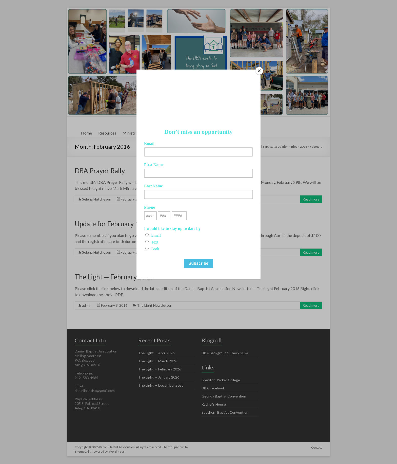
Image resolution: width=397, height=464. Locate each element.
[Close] (259, 71)
